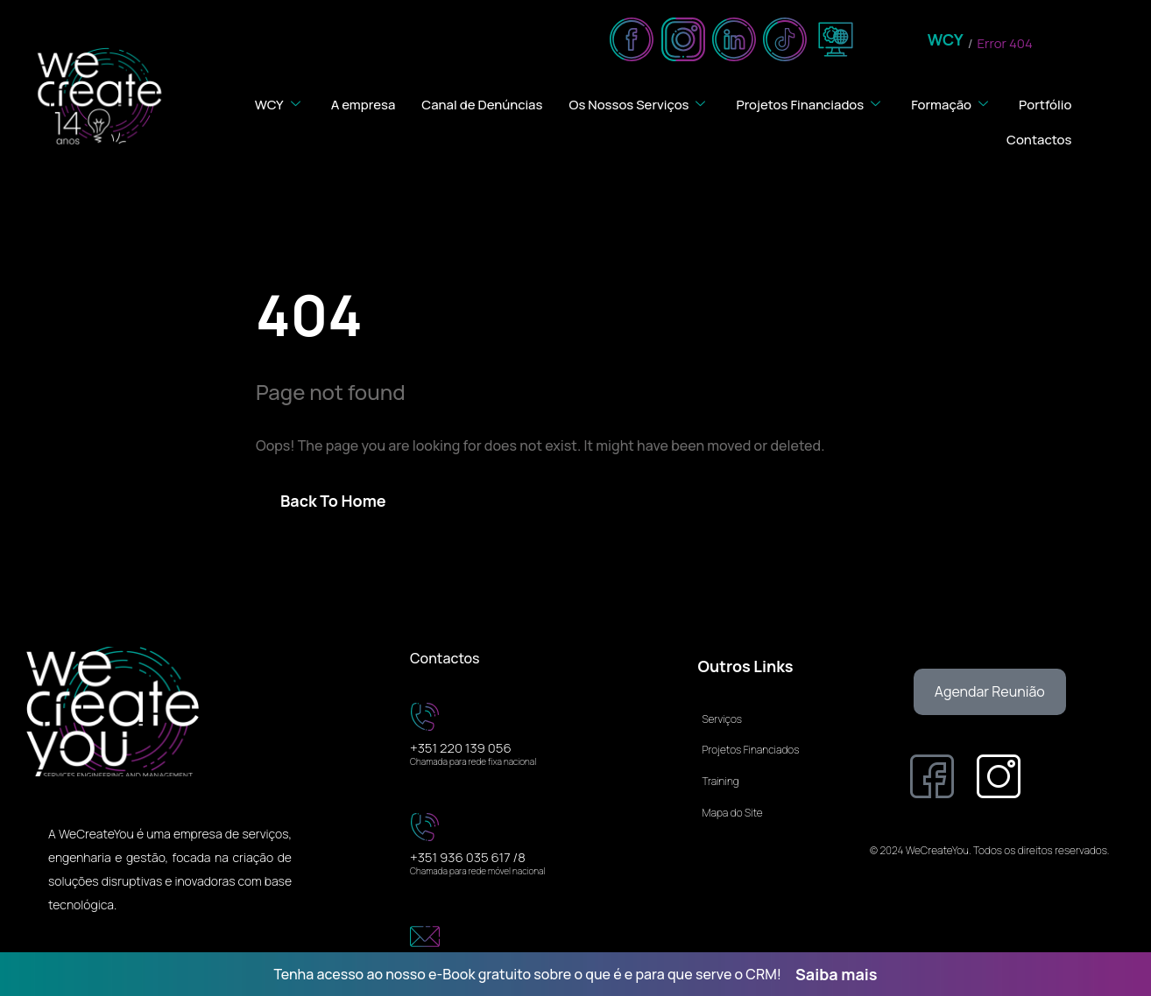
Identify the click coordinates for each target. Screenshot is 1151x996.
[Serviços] (769, 713)
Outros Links (745, 666)
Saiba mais (836, 974)
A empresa (360, 104)
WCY (946, 41)
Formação (951, 104)
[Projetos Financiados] (769, 744)
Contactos (1039, 139)
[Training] (769, 775)
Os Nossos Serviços (639, 104)
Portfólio (1045, 104)
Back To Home (333, 500)
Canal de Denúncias (480, 104)
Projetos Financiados (809, 104)
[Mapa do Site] (769, 807)
